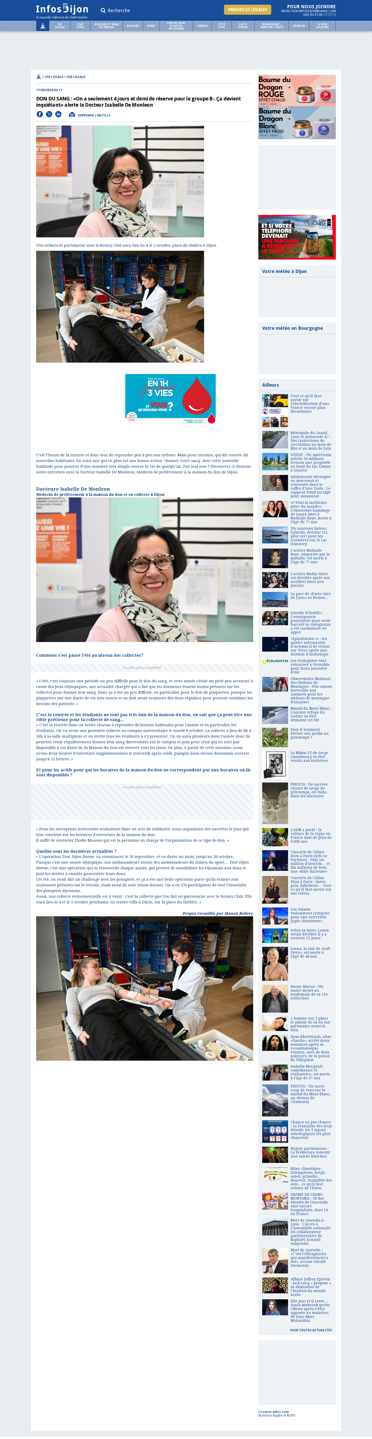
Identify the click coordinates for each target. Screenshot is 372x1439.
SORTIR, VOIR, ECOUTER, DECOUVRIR (176, 26)
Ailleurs (133, 26)
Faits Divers (243, 26)
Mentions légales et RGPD (276, 1415)
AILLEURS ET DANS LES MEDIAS (107, 26)
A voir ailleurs (322, 26)
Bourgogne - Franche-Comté (271, 26)
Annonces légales (247, 9)
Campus (202, 26)
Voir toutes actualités (311, 1330)
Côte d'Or (221, 26)
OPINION (299, 26)
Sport (151, 26)
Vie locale (60, 26)
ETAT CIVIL (80, 26)
